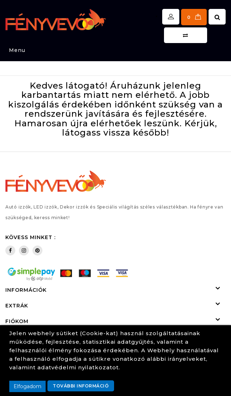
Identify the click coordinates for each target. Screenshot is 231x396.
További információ (81, 386)
